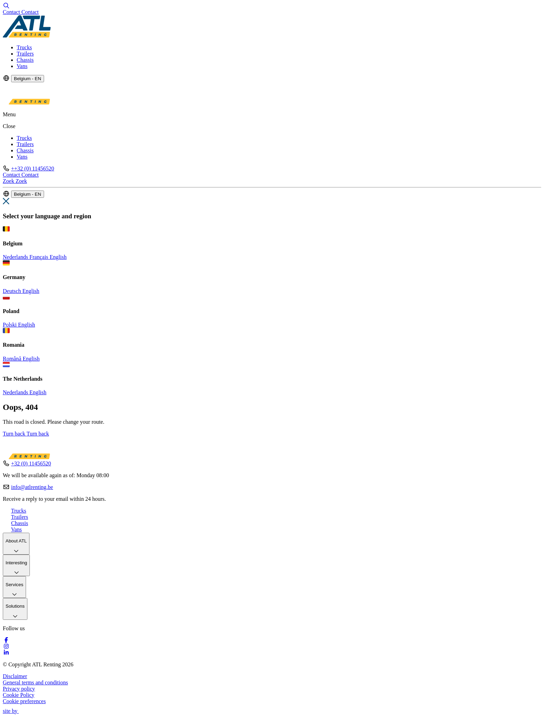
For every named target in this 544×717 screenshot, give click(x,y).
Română (13, 359)
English (58, 257)
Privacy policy (19, 689)
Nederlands (16, 257)
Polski (10, 325)
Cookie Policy (18, 695)
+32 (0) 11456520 (31, 463)
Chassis (25, 60)
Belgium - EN (27, 78)
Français (39, 257)
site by (14, 711)
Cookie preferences (24, 701)
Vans (22, 66)
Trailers (25, 54)
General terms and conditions (35, 682)
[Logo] (27, 36)
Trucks (24, 47)
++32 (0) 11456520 (32, 168)
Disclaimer (15, 676)
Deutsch (12, 291)
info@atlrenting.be (32, 487)
